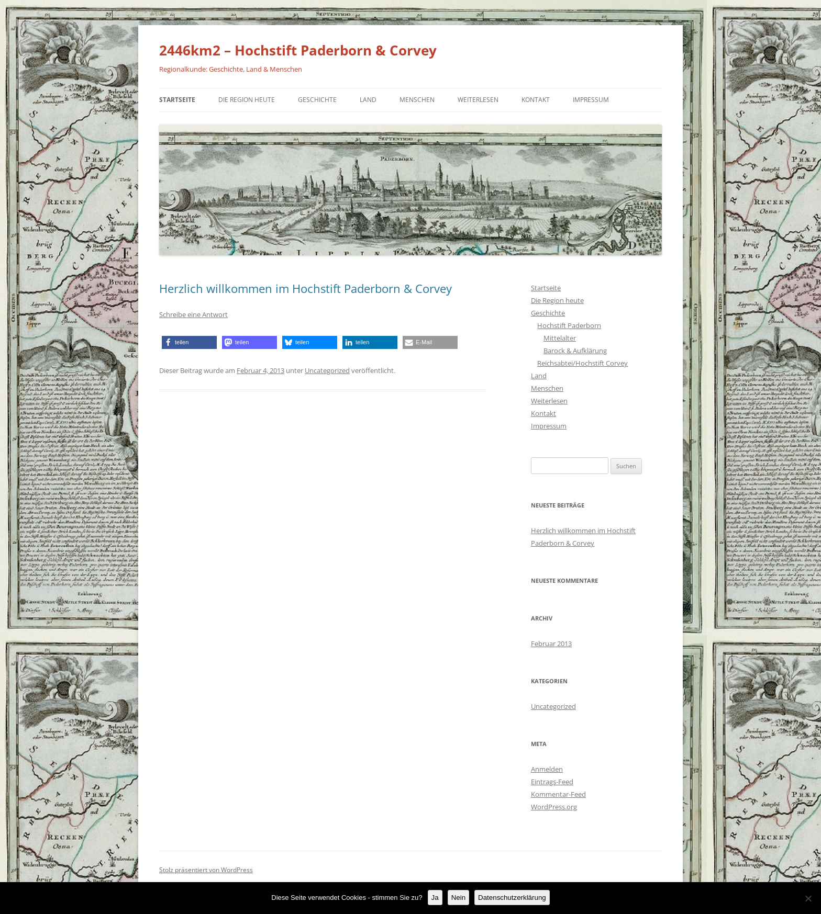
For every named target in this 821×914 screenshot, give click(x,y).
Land (368, 99)
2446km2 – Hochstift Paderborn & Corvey (298, 50)
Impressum (591, 99)
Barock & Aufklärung (575, 350)
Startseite (177, 99)
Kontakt (536, 99)
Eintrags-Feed (552, 781)
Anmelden (547, 769)
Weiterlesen (478, 99)
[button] (189, 342)
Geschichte (317, 99)
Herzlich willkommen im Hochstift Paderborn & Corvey (305, 288)
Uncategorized (327, 370)
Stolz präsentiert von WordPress (206, 869)
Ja (435, 897)
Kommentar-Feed (558, 794)
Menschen (417, 99)
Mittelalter (559, 338)
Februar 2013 (551, 643)
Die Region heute (246, 99)
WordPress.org (554, 806)
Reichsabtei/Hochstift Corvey (582, 363)
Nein (458, 897)
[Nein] (808, 898)
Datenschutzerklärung (512, 897)
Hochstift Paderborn (569, 325)
